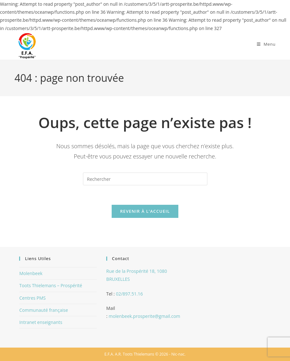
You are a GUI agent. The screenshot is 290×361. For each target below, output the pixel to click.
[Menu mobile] (266, 44)
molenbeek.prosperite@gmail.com (144, 316)
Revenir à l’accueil (145, 211)
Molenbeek (30, 273)
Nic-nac (177, 354)
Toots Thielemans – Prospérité (50, 285)
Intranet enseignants (40, 322)
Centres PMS (32, 298)
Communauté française (43, 310)
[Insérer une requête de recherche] (145, 179)
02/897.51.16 (129, 294)
